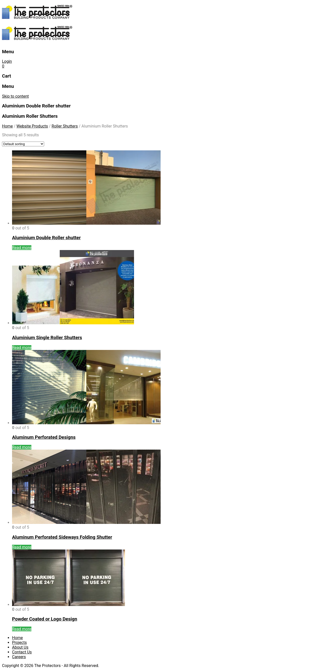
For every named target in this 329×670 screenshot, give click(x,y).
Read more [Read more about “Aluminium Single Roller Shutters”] (21, 347)
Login (7, 61)
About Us (20, 647)
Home (7, 126)
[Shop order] (23, 144)
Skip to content (15, 96)
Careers (19, 656)
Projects (19, 642)
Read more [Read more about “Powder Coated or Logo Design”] (21, 629)
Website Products (32, 126)
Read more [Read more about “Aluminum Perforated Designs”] (21, 447)
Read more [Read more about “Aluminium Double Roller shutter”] (21, 247)
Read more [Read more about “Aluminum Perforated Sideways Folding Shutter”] (21, 547)
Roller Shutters (65, 126)
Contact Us (22, 652)
